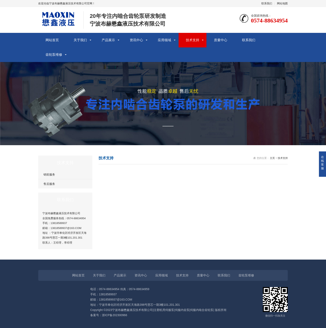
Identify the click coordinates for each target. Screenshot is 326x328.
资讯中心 (136, 40)
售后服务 (49, 184)
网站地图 (282, 3)
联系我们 (266, 3)
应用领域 (164, 40)
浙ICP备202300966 (114, 315)
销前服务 (49, 174)
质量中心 (220, 40)
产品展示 (108, 40)
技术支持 (192, 40)
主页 (272, 158)
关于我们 (80, 40)
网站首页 (52, 40)
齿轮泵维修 (54, 54)
